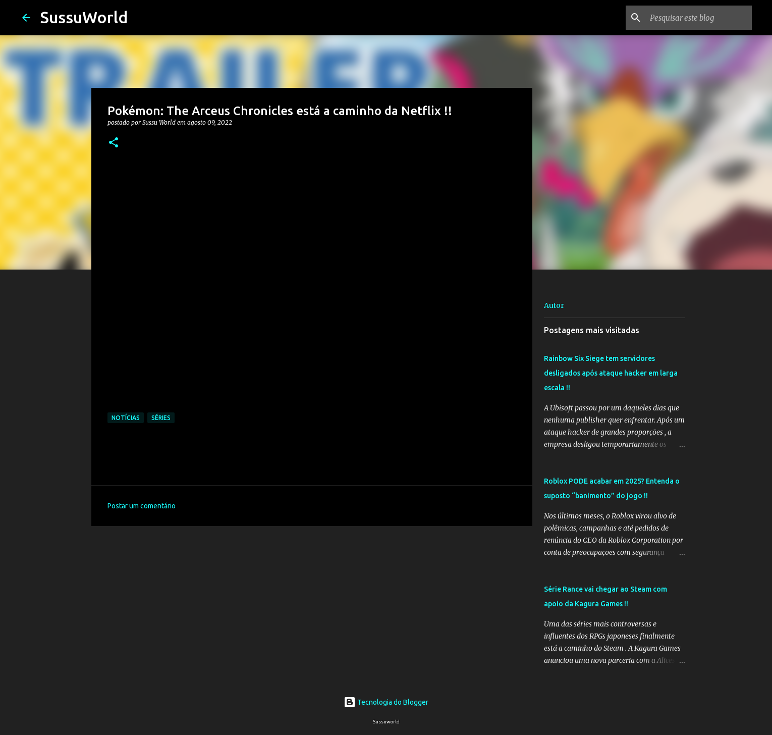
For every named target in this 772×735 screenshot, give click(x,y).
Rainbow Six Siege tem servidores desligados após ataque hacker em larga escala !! (611, 373)
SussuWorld (84, 17)
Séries (161, 417)
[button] (113, 143)
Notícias (126, 417)
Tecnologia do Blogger (386, 702)
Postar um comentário (141, 506)
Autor (554, 305)
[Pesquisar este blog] (699, 18)
